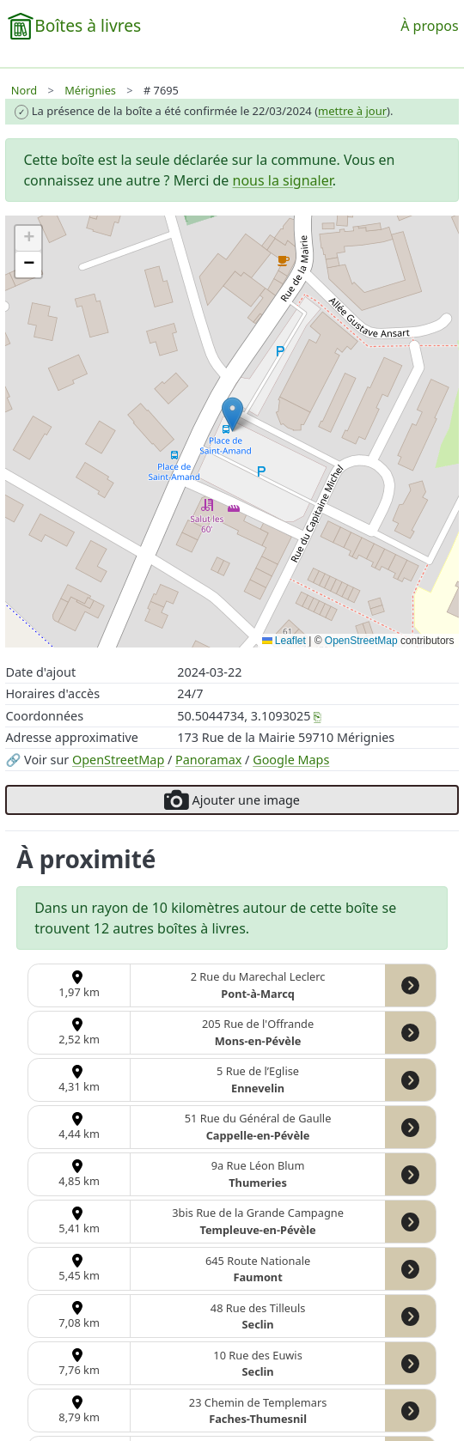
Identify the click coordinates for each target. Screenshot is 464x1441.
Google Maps (291, 759)
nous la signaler (283, 180)
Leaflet (284, 641)
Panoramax (208, 759)
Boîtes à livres (87, 25)
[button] (232, 414)
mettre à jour (352, 111)
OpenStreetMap (118, 759)
